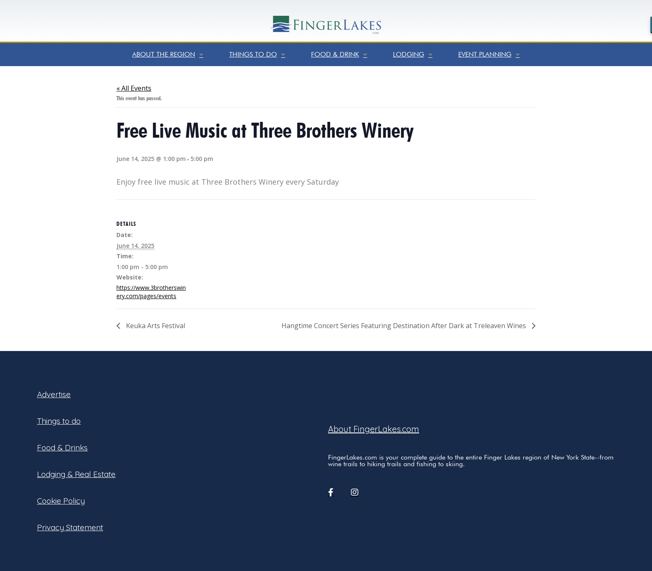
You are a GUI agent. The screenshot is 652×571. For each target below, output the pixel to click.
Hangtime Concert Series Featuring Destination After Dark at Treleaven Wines (405, 325)
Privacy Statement (70, 527)
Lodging (412, 54)
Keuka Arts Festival (154, 325)
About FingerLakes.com (373, 429)
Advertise (54, 394)
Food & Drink (339, 54)
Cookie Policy (61, 501)
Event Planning (489, 54)
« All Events (133, 88)
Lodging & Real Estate (76, 474)
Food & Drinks (62, 447)
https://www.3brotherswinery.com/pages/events (151, 292)
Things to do (257, 54)
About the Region (167, 54)
